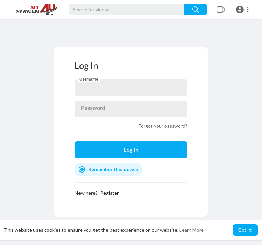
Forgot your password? (163, 126)
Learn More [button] (191, 230)
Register (109, 193)
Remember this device (113, 169)
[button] (243, 9)
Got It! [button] (245, 230)
